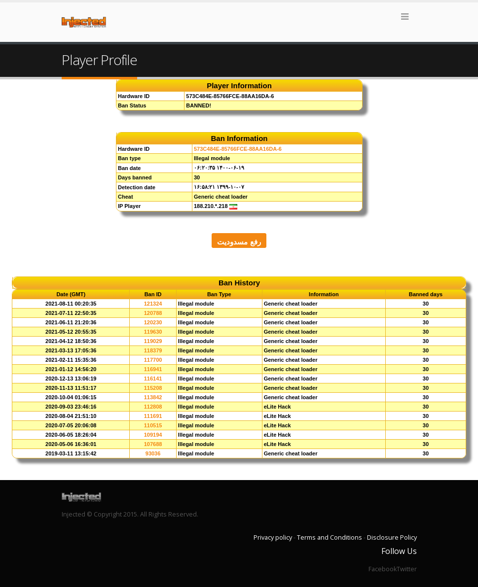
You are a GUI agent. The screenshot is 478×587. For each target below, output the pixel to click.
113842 (153, 397)
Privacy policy (273, 537)
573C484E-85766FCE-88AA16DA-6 (238, 149)
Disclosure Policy (392, 537)
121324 (153, 304)
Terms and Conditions (329, 537)
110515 (153, 425)
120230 (153, 322)
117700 (153, 360)
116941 (153, 369)
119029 (153, 341)
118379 (153, 350)
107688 (153, 444)
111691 (153, 416)
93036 (153, 453)
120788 (153, 313)
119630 (153, 332)
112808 (153, 407)
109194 (153, 435)
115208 (153, 388)
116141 (153, 378)
